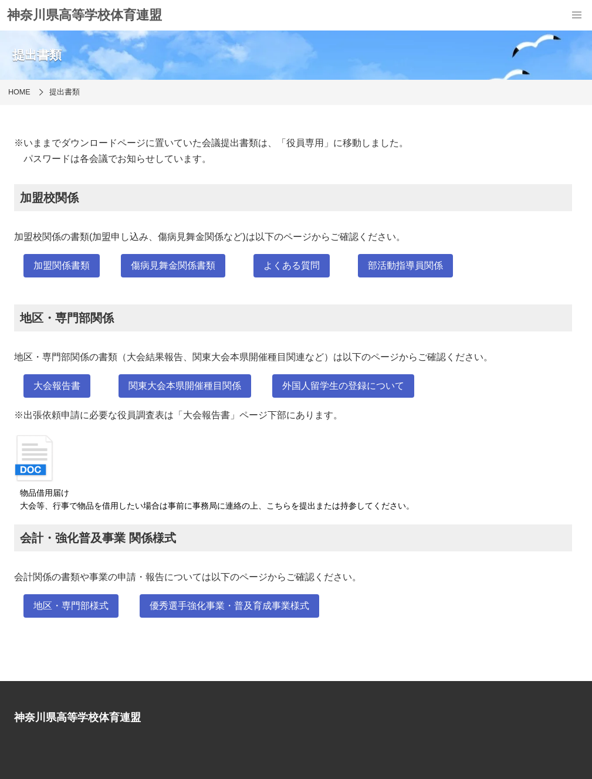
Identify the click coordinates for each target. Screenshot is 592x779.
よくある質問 (291, 265)
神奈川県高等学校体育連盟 (84, 15)
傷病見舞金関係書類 (173, 265)
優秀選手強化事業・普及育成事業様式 (229, 606)
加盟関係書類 (61, 265)
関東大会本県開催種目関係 (184, 386)
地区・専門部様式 (71, 606)
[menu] (576, 15)
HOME (19, 92)
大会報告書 (56, 386)
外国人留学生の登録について (343, 386)
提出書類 (64, 92)
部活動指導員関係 (405, 265)
